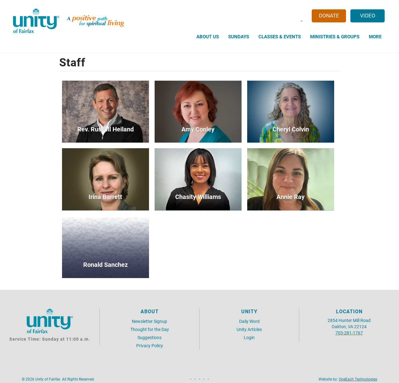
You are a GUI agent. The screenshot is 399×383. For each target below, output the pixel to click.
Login (249, 337)
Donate (329, 15)
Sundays (238, 36)
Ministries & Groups (334, 36)
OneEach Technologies (358, 378)
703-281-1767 (349, 333)
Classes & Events (279, 36)
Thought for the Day (149, 329)
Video (367, 15)
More (375, 36)
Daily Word (249, 321)
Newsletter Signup (149, 321)
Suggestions (149, 337)
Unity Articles (249, 329)
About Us (207, 36)
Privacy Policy (149, 345)
